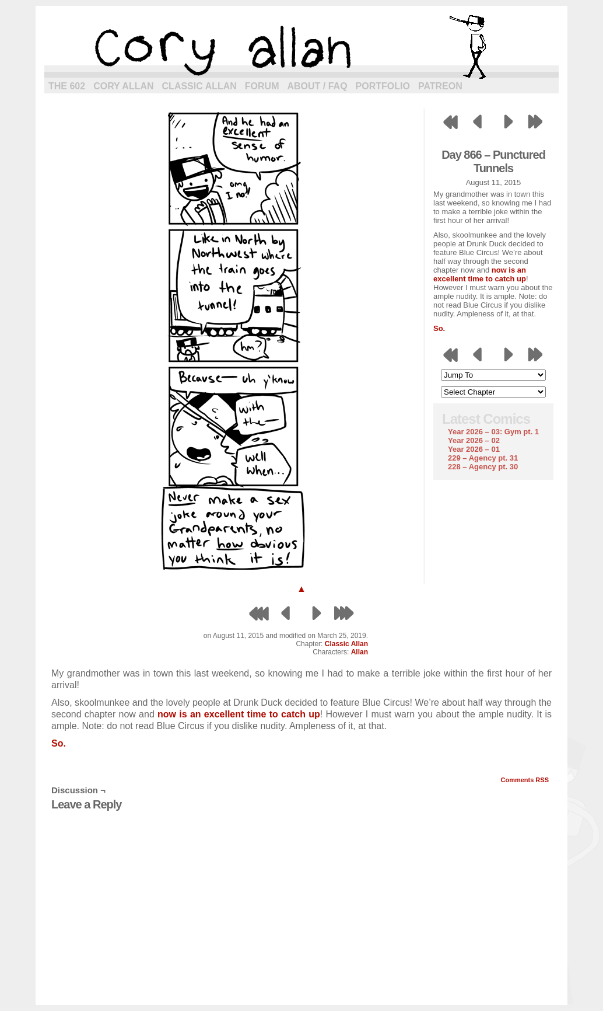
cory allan (301, 47)
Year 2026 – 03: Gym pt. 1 (493, 431)
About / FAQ (318, 86)
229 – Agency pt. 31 (483, 458)
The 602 (66, 86)
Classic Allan (199, 86)
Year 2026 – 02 (474, 440)
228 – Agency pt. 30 (483, 466)
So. (439, 328)
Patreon (440, 86)
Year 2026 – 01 (474, 449)
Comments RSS (524, 779)
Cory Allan (123, 86)
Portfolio (383, 86)
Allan (359, 652)
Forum (262, 86)
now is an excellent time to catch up (479, 274)
